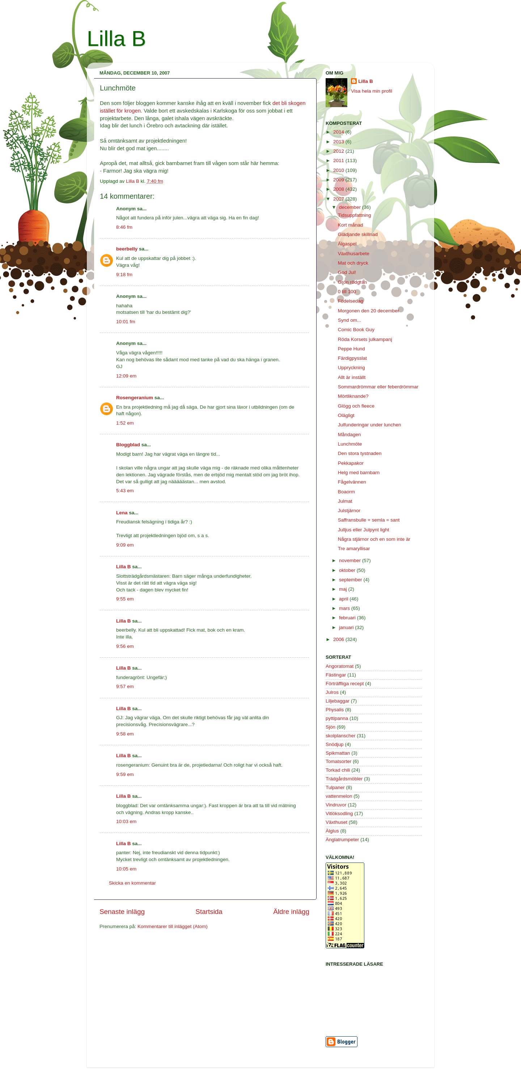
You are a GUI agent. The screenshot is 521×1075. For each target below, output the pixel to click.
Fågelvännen (352, 482)
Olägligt (346, 415)
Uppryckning (351, 367)
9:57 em (125, 686)
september (351, 579)
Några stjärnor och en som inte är (374, 539)
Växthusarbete (353, 253)
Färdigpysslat (352, 358)
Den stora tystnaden (360, 453)
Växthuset (336, 822)
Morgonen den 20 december (368, 310)
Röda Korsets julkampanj (365, 339)
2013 (339, 141)
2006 (339, 639)
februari (348, 617)
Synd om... (349, 320)
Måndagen (349, 434)
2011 (339, 160)
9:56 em (125, 646)
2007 (339, 199)
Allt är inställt (352, 377)
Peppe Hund (351, 348)
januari (347, 627)
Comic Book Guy (356, 329)
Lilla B (116, 38)
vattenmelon (339, 796)
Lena (122, 512)
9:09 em (125, 545)
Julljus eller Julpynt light (363, 529)
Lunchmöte (350, 444)
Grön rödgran (352, 282)
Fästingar (336, 675)
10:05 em (126, 869)
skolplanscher (341, 735)
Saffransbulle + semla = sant (369, 520)
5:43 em (125, 490)
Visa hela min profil (371, 91)
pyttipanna (337, 718)
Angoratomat (339, 666)
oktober (348, 570)
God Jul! (347, 272)
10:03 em (126, 821)
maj (343, 589)
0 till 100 (347, 291)
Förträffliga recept (345, 683)
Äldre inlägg (291, 911)
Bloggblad (128, 444)
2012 (339, 151)
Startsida (209, 911)
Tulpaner (335, 787)
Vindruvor (336, 805)
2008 (339, 189)
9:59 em (125, 774)
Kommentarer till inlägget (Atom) (172, 926)
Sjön (330, 727)
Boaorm (346, 491)
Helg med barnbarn (359, 472)
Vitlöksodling (339, 813)
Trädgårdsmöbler (344, 778)
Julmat (345, 501)
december (350, 207)
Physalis (335, 709)
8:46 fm (124, 227)
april (344, 599)
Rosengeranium (134, 397)
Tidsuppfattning (354, 215)
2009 (339, 179)
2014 (339, 132)
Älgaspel (347, 243)
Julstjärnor (349, 510)
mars (345, 608)
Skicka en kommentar (132, 883)
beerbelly (126, 249)
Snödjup (335, 744)
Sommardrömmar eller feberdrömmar (378, 386)
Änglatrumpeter (342, 839)
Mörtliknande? (353, 396)
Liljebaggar (338, 701)
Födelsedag (351, 301)
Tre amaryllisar (354, 548)
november (350, 560)
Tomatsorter (338, 761)
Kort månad (350, 225)
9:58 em (125, 734)
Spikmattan (338, 753)
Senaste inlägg (122, 911)
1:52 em (125, 423)
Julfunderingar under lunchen (369, 424)
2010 (339, 170)
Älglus (332, 831)
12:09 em (126, 376)
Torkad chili (338, 770)
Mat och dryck (353, 263)
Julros (332, 692)
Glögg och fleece (356, 406)
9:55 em (125, 599)
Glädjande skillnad (358, 234)
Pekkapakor (351, 463)
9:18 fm (124, 274)
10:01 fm (125, 321)
